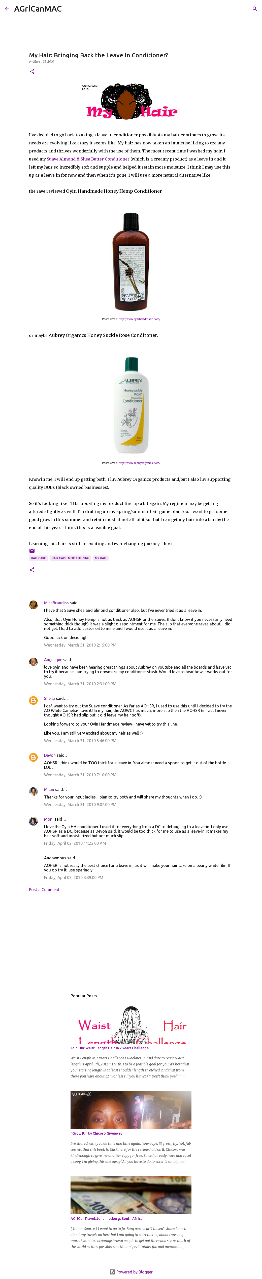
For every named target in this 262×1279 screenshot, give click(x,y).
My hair (101, 558)
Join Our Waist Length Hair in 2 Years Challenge (110, 1048)
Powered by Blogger (131, 1272)
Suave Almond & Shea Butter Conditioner (88, 159)
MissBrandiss (56, 603)
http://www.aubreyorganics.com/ (139, 463)
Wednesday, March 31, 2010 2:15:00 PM (80, 645)
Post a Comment (44, 889)
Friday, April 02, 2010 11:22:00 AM (75, 843)
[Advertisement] (131, 942)
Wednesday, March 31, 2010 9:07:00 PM (80, 804)
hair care (38, 558)
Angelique (53, 659)
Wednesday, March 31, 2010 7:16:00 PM (80, 775)
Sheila (49, 698)
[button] (32, 71)
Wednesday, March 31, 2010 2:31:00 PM (80, 684)
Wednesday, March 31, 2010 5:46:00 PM (80, 740)
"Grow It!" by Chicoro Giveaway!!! (98, 1133)
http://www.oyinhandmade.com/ (139, 319)
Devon (50, 755)
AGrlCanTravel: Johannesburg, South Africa (107, 1219)
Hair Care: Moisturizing (70, 558)
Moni (48, 819)
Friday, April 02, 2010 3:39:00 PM (73, 877)
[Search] (69, 9)
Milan (49, 789)
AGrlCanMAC (38, 8)
